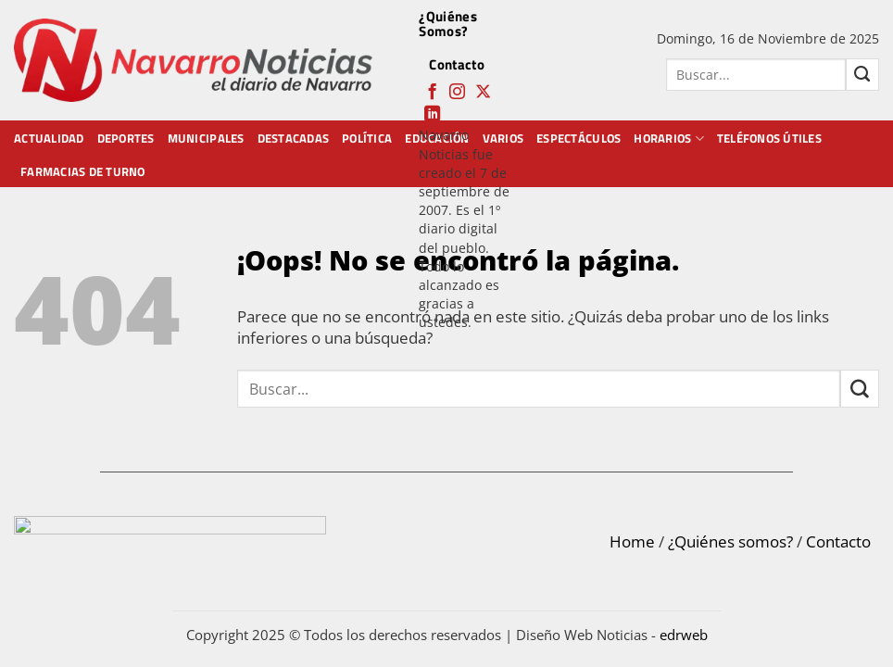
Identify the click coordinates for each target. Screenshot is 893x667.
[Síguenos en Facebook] (432, 92)
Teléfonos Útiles (769, 138)
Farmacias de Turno (82, 171)
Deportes (126, 138)
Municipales (206, 138)
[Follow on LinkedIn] (432, 115)
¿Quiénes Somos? (447, 24)
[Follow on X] (483, 92)
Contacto (456, 64)
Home (632, 541)
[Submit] (862, 74)
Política (367, 138)
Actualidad (49, 138)
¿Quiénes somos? (730, 541)
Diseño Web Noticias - (612, 634)
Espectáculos (578, 138)
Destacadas (294, 138)
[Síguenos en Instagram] (457, 92)
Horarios (669, 138)
